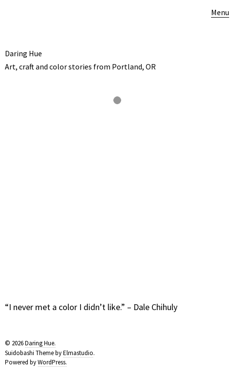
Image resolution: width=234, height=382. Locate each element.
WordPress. (52, 362)
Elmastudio (78, 353)
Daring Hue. (40, 343)
